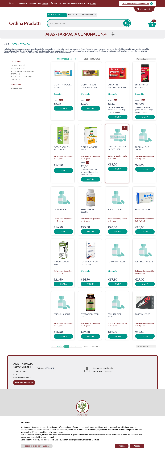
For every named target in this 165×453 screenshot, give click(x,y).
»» (80, 59)
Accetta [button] (137, 446)
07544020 (49, 368)
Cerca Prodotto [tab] (56, 15)
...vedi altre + (15, 79)
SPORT (15, 74)
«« (52, 59)
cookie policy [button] (58, 432)
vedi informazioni (24, 382)
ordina (63, 108)
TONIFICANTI (18, 68)
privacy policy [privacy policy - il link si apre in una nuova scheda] (113, 427)
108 (58, 59)
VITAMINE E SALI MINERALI (22, 71)
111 (70, 59)
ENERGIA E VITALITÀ (18, 65)
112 (74, 59)
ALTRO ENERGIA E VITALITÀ (21, 77)
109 (62, 59)
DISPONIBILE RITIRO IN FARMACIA (135, 4)
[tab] (82, 15)
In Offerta (16, 88)
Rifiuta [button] (122, 446)
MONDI (7, 44)
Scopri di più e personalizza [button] (36, 446)
